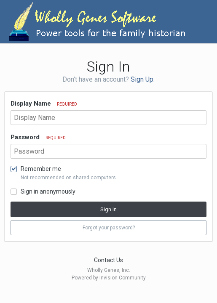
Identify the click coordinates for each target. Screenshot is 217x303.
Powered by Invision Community (109, 278)
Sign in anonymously (48, 191)
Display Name (44, 103)
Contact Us (108, 260)
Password (38, 137)
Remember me (41, 168)
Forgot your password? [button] (109, 228)
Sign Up (142, 79)
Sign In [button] (108, 209)
